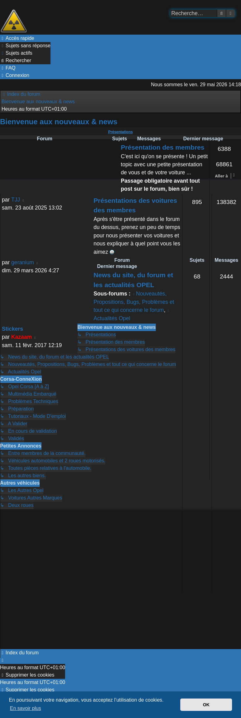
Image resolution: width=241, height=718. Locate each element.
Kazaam (21, 337)
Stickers (12, 329)
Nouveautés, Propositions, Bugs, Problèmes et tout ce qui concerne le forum (134, 302)
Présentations (120, 132)
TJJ (15, 200)
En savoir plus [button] (25, 708)
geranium (22, 262)
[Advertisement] (67, 579)
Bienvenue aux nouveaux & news (58, 121)
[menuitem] (25, 45)
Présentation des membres (162, 147)
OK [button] (206, 704)
